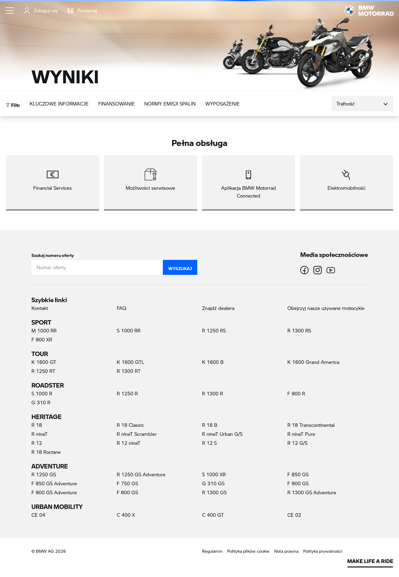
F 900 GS (298, 483)
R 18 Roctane (46, 451)
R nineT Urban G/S (222, 433)
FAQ (121, 308)
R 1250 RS (214, 330)
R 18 (36, 424)
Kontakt (39, 308)
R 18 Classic (130, 424)
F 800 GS (127, 492)
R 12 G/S (297, 442)
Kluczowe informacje (59, 103)
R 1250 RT (43, 370)
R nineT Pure (301, 433)
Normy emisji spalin (170, 103)
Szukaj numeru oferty (52, 254)
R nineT (39, 433)
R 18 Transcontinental (311, 424)
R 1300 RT (129, 370)
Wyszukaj (180, 267)
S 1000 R (41, 393)
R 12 (36, 442)
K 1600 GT (43, 361)
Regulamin (212, 551)
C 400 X (126, 514)
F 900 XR (41, 339)
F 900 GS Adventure (54, 492)
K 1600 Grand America (313, 361)
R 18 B (209, 424)
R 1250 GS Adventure (141, 474)
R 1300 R (212, 393)
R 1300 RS (299, 330)
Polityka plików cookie (248, 551)
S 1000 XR (214, 474)
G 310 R (40, 402)
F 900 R (296, 393)
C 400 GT (213, 514)
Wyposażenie (222, 103)
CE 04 (38, 514)
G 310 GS (213, 483)
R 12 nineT (128, 442)
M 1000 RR (44, 330)
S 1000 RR (128, 330)
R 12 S (209, 442)
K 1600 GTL (130, 361)
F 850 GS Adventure (54, 483)
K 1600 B (213, 361)
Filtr (13, 104)
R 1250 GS (43, 474)
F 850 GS (298, 474)
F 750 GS (127, 483)
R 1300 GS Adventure (311, 492)
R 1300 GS (214, 492)
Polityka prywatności (322, 551)
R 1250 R (127, 393)
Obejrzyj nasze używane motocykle (326, 308)
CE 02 (294, 514)
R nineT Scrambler (137, 433)
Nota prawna (286, 551)
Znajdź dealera (218, 308)
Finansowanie (116, 103)
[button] (10, 10)
